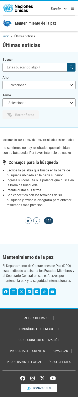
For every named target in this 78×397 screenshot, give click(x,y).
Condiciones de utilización (39, 340)
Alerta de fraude (37, 318)
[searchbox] (37, 85)
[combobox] (39, 85)
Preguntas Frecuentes (27, 351)
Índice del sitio (60, 362)
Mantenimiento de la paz (35, 23)
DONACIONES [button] (39, 388)
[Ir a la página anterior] (36, 220)
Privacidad (60, 351)
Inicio (5, 36)
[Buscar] (39, 67)
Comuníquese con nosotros (39, 329)
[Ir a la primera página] (28, 220)
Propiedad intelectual (24, 362)
